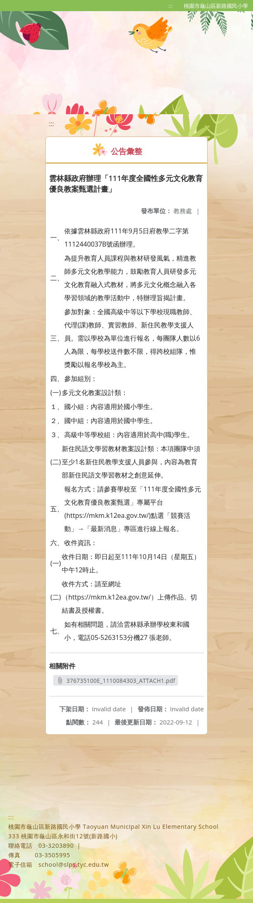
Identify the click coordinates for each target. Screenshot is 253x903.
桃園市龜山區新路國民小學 (216, 5)
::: (171, 5)
